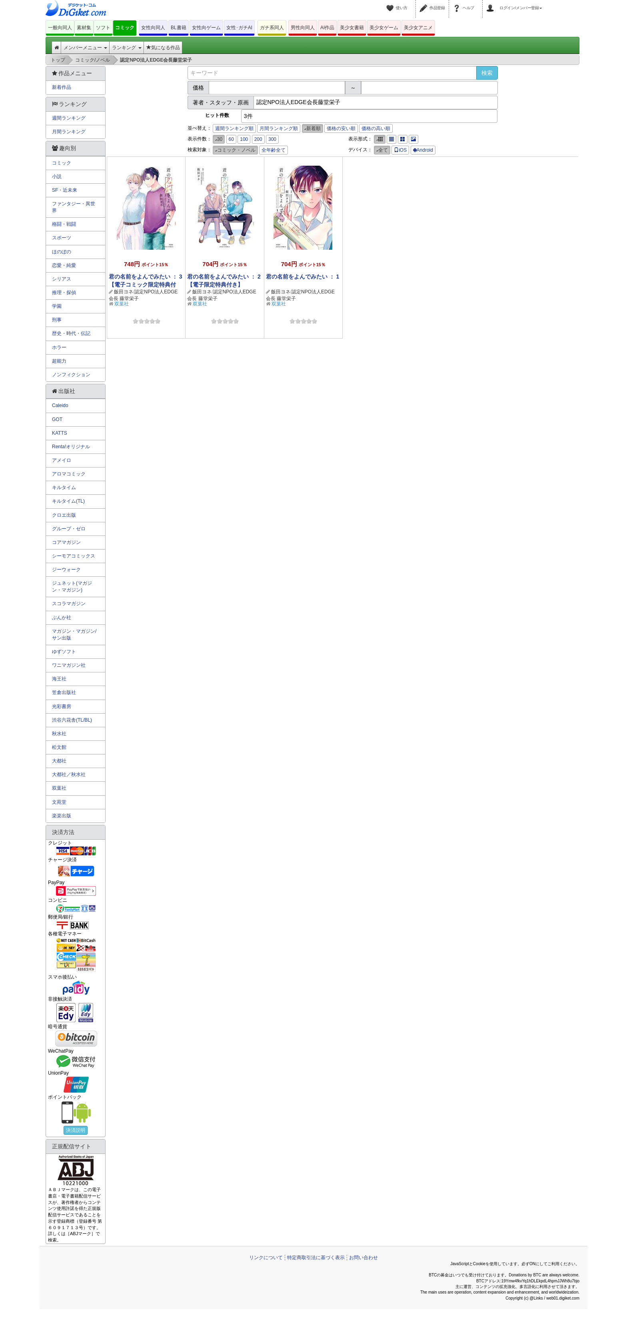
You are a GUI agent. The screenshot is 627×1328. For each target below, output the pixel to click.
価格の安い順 (341, 128)
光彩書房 (61, 706)
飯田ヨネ (123, 292)
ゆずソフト (64, 651)
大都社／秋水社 (69, 774)
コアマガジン (66, 542)
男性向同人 (303, 27)
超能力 (59, 361)
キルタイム (64, 487)
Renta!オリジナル (71, 446)
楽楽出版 (61, 815)
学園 (57, 306)
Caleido (60, 405)
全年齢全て (274, 150)
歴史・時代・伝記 (71, 333)
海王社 (59, 679)
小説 (57, 176)
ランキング (126, 47)
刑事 (57, 320)
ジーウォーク (66, 569)
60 (231, 139)
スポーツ (61, 238)
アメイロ (61, 460)
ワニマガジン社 (69, 665)
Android (423, 150)
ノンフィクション (71, 374)
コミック (124, 27)
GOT (57, 419)
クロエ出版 (64, 515)
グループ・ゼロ (69, 529)
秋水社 (59, 733)
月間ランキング (69, 131)
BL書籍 (178, 27)
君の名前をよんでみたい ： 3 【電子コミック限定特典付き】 (145, 284)
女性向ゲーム (206, 27)
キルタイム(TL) (68, 501)
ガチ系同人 (272, 27)
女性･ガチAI (239, 27)
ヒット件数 (217, 115)
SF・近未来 (64, 190)
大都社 (59, 761)
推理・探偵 (64, 292)
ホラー (59, 347)
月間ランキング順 (279, 128)
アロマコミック (69, 474)
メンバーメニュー (85, 47)
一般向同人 (60, 27)
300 (272, 139)
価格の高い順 (375, 128)
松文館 (59, 747)
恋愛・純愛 (64, 265)
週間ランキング (69, 118)
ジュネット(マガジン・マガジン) (72, 586)
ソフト (103, 27)
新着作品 (61, 87)
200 (258, 139)
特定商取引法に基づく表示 (316, 1257)
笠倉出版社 (64, 692)
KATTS (59, 433)
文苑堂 (59, 802)
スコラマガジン (69, 603)
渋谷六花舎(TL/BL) (72, 720)
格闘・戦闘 (64, 224)
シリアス (61, 279)
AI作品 (327, 27)
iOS (400, 150)
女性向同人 (153, 27)
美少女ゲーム (383, 27)
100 (244, 139)
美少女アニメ (418, 27)
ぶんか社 (61, 617)
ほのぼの (61, 252)
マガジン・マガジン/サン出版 (74, 634)
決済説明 (75, 1130)
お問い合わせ (363, 1257)
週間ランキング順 (234, 128)
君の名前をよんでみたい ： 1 (302, 276)
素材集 (84, 27)
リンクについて (266, 1257)
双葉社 (121, 304)
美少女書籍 (352, 27)
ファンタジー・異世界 (73, 207)
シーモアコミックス (73, 556)
